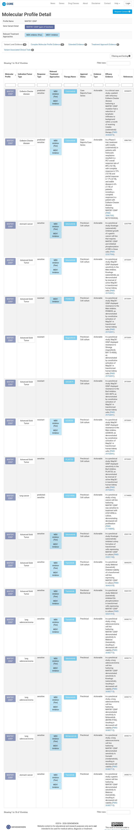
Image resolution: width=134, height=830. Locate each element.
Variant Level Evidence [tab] (15, 44)
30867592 (127, 140)
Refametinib (70, 697)
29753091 (127, 260)
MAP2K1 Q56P (10, 92)
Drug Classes (73, 3)
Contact (107, 3)
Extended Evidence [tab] (78, 44)
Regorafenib (70, 338)
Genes (61, 3)
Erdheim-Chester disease (26, 92)
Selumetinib (70, 224)
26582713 (127, 619)
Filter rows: (101, 63)
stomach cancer (26, 224)
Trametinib (70, 563)
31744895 (127, 495)
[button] (15, 75)
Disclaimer (96, 3)
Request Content (122, 12)
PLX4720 (69, 459)
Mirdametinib (71, 736)
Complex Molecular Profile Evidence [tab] (47, 44)
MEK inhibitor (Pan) (34, 35)
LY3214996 (70, 496)
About (85, 3)
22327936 (127, 224)
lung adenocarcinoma (26, 621)
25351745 (127, 534)
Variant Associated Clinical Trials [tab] (19, 50)
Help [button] (117, 3)
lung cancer (24, 496)
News (53, 3)
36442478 (127, 563)
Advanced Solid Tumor (26, 261)
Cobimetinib (70, 91)
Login (128, 3)
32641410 (127, 591)
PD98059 (69, 299)
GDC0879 (69, 382)
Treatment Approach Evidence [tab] (105, 44)
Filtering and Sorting (121, 56)
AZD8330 (69, 421)
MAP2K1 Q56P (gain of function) (39, 27)
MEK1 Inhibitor (52, 35)
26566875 (127, 91)
